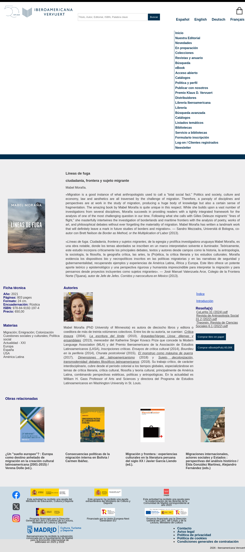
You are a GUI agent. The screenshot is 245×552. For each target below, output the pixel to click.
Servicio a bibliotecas (191, 132)
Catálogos (182, 77)
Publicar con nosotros (191, 88)
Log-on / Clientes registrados (196, 142)
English (201, 19)
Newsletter (183, 147)
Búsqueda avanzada (190, 112)
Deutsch (219, 19)
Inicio (179, 33)
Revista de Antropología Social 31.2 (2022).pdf (217, 317)
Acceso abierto (186, 73)
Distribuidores (185, 97)
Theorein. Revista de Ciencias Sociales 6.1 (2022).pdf (217, 324)
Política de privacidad (194, 535)
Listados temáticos (189, 122)
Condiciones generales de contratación (208, 541)
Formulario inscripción (192, 137)
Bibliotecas (183, 127)
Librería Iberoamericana (193, 102)
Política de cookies (192, 538)
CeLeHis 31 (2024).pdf (212, 312)
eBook (180, 67)
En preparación (186, 48)
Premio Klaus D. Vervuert (194, 92)
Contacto (184, 528)
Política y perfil (186, 82)
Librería (181, 107)
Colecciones (184, 52)
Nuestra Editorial (187, 38)
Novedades (183, 43)
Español (183, 19)
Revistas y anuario (189, 58)
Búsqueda (182, 63)
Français (237, 19)
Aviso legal (185, 532)
